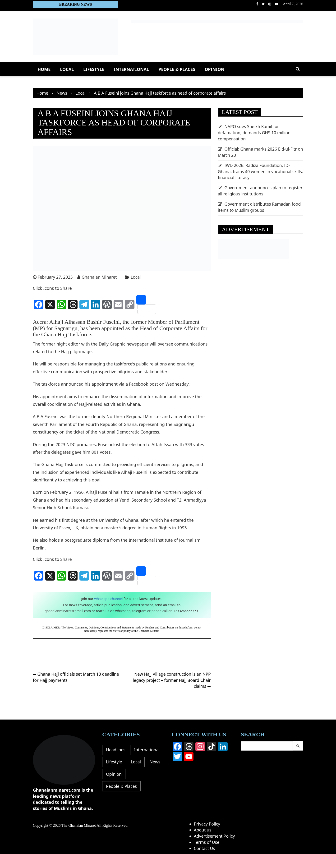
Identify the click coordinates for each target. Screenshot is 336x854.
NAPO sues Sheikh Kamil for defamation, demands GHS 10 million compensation (255, 133)
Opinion (214, 69)
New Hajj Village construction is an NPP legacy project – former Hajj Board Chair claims (171, 680)
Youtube (276, 4)
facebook (257, 4)
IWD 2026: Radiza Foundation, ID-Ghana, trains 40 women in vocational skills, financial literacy (255, 172)
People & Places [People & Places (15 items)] (122, 799)
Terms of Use (207, 842)
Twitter (263, 4)
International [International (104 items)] (119, 762)
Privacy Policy (207, 824)
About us (203, 830)
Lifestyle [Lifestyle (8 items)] (149, 762)
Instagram (269, 4)
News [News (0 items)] (130, 774)
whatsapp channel (108, 599)
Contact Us (205, 848)
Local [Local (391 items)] (111, 774)
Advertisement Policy (215, 836)
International (131, 69)
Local (67, 69)
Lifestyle (93, 69)
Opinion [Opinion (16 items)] (114, 786)
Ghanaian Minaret (101, 277)
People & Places (176, 69)
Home (44, 69)
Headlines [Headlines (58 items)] (116, 750)
